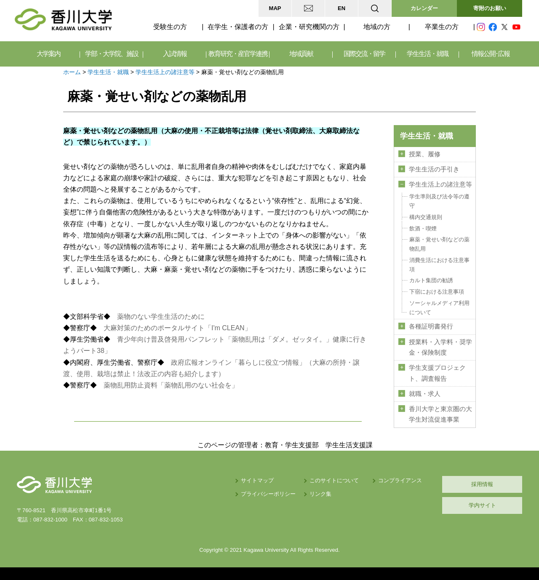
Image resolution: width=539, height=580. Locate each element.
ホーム (72, 72)
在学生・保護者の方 (238, 26)
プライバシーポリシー (268, 494)
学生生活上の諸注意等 (165, 72)
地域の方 (376, 26)
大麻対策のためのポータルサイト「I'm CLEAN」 (177, 327)
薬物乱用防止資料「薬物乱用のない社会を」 (171, 385)
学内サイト (482, 505)
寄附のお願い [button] (489, 8)
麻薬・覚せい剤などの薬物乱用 (439, 244)
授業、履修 (424, 154)
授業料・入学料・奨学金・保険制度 (440, 347)
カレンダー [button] (424, 8)
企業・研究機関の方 (309, 26)
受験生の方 (170, 26)
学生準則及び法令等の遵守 (439, 201)
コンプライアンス (400, 480)
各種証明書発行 (431, 326)
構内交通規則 (425, 217)
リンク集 (320, 494)
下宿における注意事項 (436, 292)
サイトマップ (257, 480)
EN (341, 8)
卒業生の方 (442, 26)
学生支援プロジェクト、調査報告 (437, 373)
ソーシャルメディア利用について (439, 307)
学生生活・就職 (108, 72)
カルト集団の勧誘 (431, 280)
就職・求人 (424, 393)
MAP (275, 8)
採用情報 (482, 484)
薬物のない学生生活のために (161, 316)
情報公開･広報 (491, 53)
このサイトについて (334, 480)
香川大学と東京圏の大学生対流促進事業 (440, 414)
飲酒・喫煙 (423, 228)
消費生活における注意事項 (439, 265)
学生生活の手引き (434, 169)
